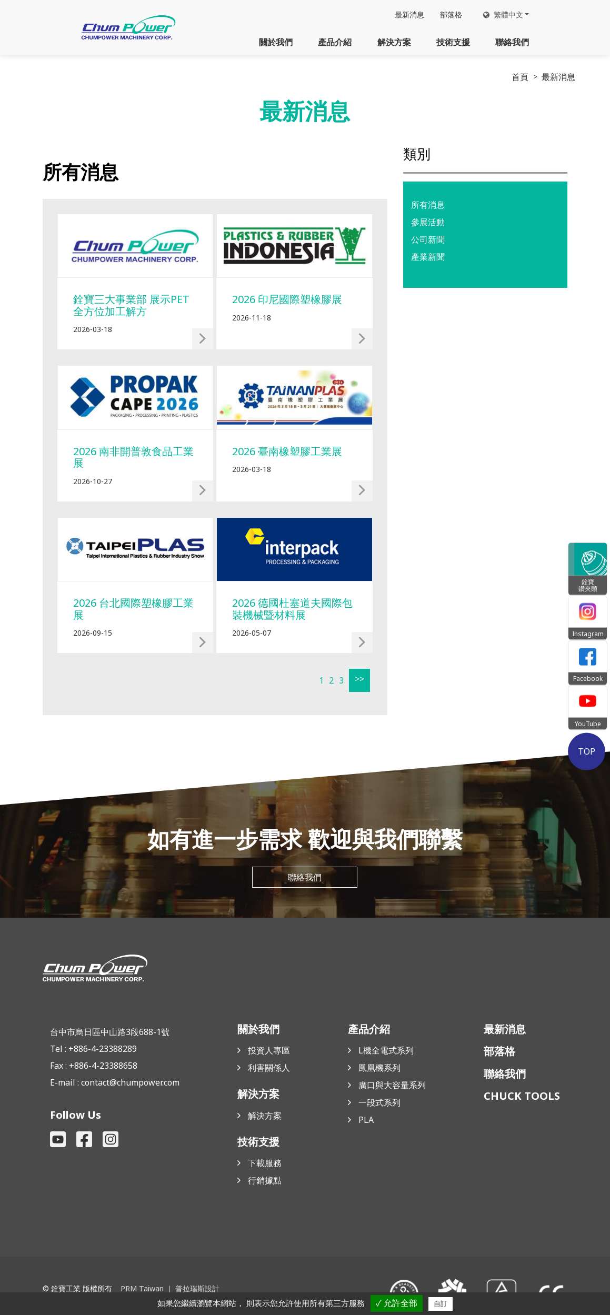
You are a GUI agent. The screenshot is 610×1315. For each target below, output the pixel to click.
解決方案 (394, 42)
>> (358, 679)
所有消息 (428, 204)
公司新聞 (428, 239)
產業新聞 (428, 257)
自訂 (440, 1304)
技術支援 (453, 42)
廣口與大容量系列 (392, 1086)
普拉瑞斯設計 (197, 1289)
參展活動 (428, 222)
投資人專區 (269, 1051)
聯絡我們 (512, 42)
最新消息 (409, 15)
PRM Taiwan (142, 1289)
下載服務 (265, 1164)
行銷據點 (265, 1181)
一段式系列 (379, 1103)
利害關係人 (269, 1069)
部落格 (451, 15)
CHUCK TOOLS (522, 1097)
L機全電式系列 (386, 1051)
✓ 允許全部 (396, 1303)
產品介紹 (335, 42)
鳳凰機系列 (379, 1069)
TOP (587, 751)
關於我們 (276, 42)
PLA (366, 1121)
